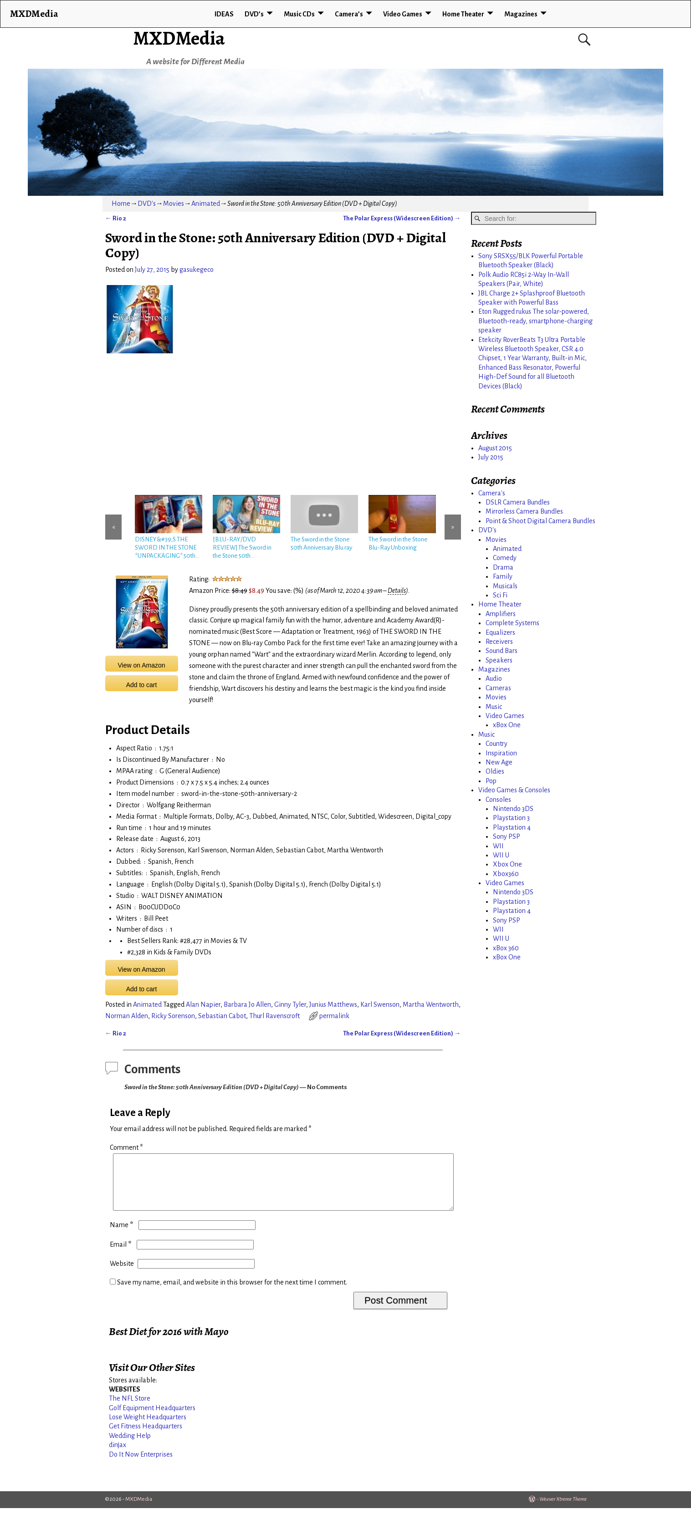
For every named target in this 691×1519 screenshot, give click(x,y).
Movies (173, 203)
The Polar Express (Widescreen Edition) (402, 218)
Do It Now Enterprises (141, 1465)
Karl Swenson (379, 1004)
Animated (205, 203)
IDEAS (224, 14)
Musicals (505, 586)
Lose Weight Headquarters (147, 1428)
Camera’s (349, 14)
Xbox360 (506, 873)
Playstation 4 (512, 827)
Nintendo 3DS (513, 808)
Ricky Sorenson (173, 1015)
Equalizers (500, 632)
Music (494, 706)
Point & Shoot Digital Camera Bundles (540, 521)
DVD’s (254, 14)
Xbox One (507, 864)
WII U (501, 855)
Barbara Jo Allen (247, 1004)
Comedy (505, 557)
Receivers (499, 641)
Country (496, 743)
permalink (334, 1015)
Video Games (402, 14)
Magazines (520, 14)
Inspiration (501, 753)
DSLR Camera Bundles (518, 502)
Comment (127, 1147)
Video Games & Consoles (514, 790)
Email (121, 1255)
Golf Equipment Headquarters (152, 1418)
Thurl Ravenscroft (274, 1015)
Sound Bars (501, 650)
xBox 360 (506, 948)
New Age (499, 762)
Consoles (498, 799)
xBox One (507, 725)
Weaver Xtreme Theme (563, 1510)
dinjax (117, 1455)
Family (502, 576)
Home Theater (463, 14)
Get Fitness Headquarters (145, 1437)
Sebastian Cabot (222, 1015)
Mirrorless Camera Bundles (524, 511)
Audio (494, 678)
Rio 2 (115, 218)
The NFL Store (129, 1409)
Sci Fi (500, 595)
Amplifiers (501, 613)
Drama (503, 567)
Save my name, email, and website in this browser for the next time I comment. (232, 1293)
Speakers (499, 660)
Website (122, 1274)
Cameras (498, 688)
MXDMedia (179, 38)
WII (498, 846)
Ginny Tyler (290, 1004)
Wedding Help (130, 1446)
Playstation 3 (511, 817)
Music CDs (299, 14)
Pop (491, 781)
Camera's (491, 493)
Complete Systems (512, 623)
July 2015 (490, 457)
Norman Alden (126, 1015)
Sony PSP (506, 836)
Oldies (495, 771)
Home (121, 203)
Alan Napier (203, 1004)
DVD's (147, 203)
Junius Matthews (333, 1004)
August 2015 (495, 448)
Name (122, 1235)
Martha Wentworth (431, 1004)
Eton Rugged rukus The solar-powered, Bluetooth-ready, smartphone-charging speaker (535, 321)
